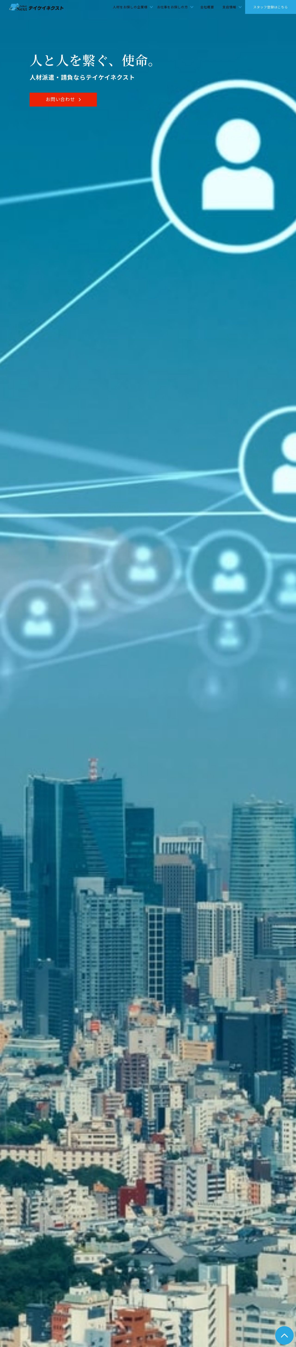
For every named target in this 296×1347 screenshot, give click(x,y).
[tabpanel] (148, 673)
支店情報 (229, 7)
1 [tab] (149, 1291)
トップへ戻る (284, 1335)
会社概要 (207, 7)
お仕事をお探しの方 (172, 7)
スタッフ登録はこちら (270, 7)
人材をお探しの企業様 (130, 7)
